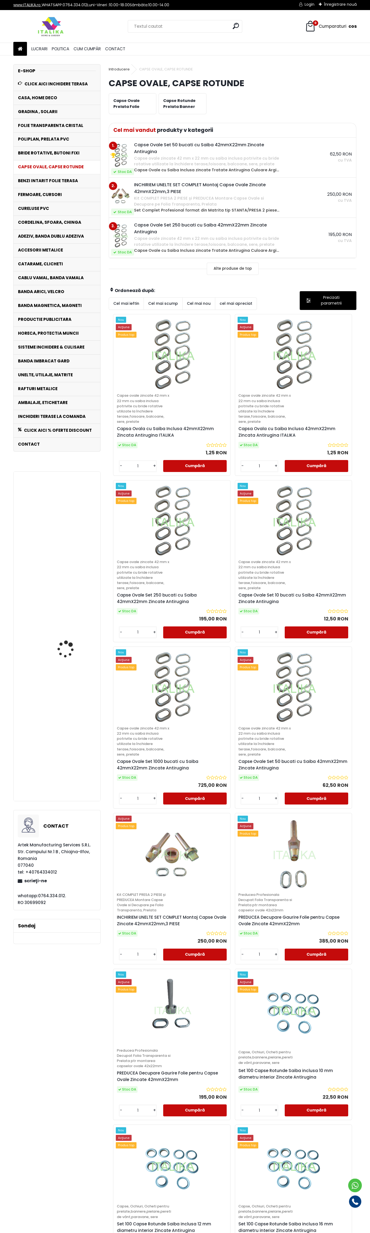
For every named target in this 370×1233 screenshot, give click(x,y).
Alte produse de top (233, 268)
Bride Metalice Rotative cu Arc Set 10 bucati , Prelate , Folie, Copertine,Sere (52, 671)
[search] (236, 26)
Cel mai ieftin (126, 303)
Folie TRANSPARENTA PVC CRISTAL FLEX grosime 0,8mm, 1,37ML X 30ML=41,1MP (72, 770)
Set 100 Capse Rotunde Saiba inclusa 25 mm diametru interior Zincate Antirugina (232, 1045)
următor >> (242, 1117)
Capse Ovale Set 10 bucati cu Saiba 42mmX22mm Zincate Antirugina (324, 464)
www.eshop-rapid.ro (201, 1228)
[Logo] (50, 26)
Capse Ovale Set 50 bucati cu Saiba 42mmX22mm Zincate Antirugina (201, 675)
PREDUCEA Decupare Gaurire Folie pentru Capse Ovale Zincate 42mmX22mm (322, 670)
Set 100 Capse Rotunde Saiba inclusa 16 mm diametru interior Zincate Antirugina (324, 862)
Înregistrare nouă (340, 4)
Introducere (119, 69)
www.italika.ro (184, 1148)
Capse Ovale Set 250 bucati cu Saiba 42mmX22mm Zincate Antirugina (262, 464)
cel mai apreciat (236, 303)
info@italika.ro (185, 1161)
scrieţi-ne (35, 881)
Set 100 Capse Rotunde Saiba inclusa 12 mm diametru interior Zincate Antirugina (262, 862)
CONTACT (115, 49)
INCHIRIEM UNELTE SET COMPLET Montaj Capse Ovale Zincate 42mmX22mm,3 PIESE (72, 547)
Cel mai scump (163, 303)
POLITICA (60, 49)
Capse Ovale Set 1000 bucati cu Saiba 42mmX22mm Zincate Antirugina (139, 675)
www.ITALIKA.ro (27, 5)
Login (309, 4)
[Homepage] (20, 49)
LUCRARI (39, 49)
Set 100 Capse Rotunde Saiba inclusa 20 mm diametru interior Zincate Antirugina (170, 1045)
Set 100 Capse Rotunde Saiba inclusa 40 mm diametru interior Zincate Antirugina (294, 1045)
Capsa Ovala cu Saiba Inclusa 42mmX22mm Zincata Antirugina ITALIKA (139, 464)
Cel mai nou (199, 303)
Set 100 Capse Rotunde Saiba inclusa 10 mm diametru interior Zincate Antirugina (201, 862)
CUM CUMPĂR (87, 49)
